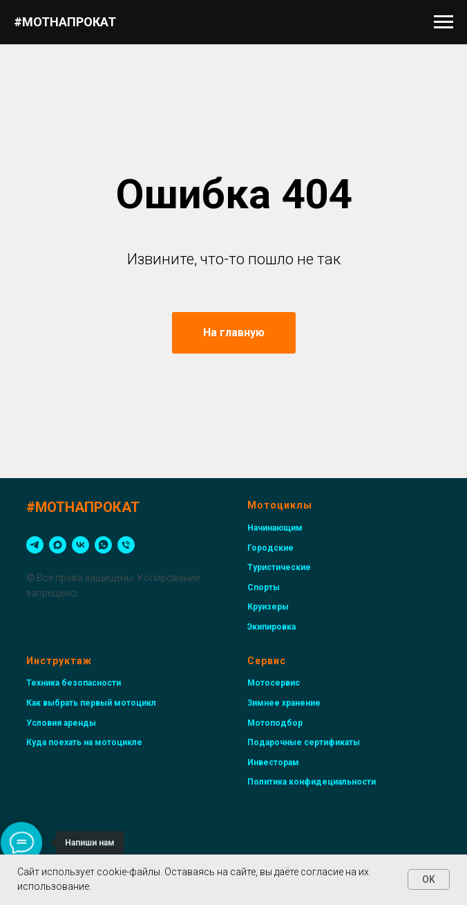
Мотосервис (273, 683)
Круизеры (268, 607)
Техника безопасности (73, 683)
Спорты (263, 587)
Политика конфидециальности (311, 782)
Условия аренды (61, 723)
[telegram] (35, 545)
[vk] (80, 545)
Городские (270, 548)
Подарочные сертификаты (303, 742)
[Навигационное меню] (443, 22)
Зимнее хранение (284, 703)
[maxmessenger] (57, 545)
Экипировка (271, 627)
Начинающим (275, 528)
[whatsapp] (103, 545)
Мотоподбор (275, 723)
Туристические (279, 567)
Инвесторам (273, 762)
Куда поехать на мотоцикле (84, 742)
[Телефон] (126, 545)
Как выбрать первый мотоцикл (91, 703)
